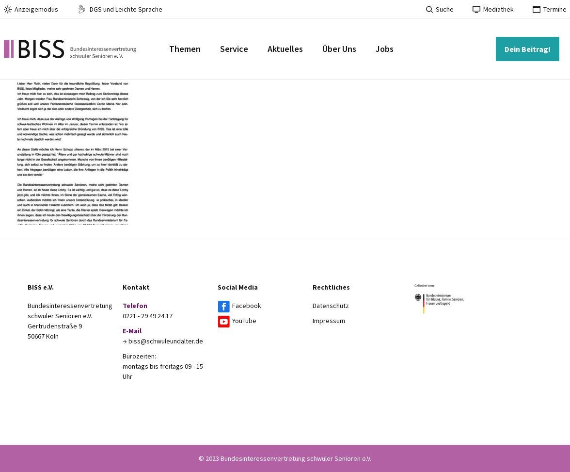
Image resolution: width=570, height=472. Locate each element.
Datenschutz (331, 305)
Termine (550, 9)
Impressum (329, 320)
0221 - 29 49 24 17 (148, 315)
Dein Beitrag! (528, 49)
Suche (440, 9)
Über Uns (339, 48)
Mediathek (493, 9)
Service (234, 48)
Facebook (246, 305)
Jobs (385, 48)
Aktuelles (285, 48)
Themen (185, 48)
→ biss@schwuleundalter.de (163, 341)
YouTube (244, 320)
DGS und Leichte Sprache (119, 9)
